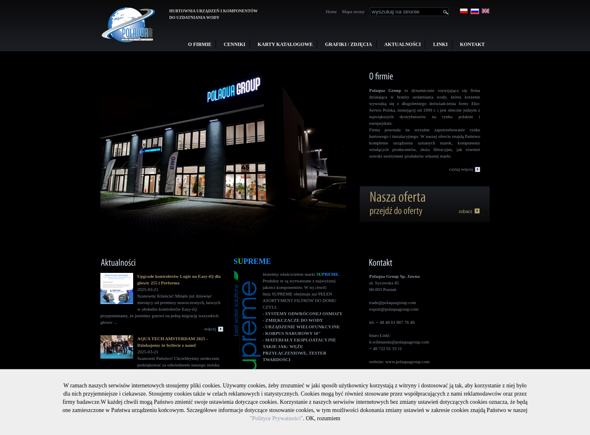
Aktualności (402, 44)
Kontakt (472, 44)
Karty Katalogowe (285, 44)
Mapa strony (353, 11)
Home (331, 11)
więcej (210, 328)
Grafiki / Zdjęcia (348, 44)
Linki (440, 44)
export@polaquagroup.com (393, 309)
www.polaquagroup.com (407, 361)
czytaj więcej (461, 169)
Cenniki (234, 44)
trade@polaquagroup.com (392, 302)
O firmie (199, 44)
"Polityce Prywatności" (276, 418)
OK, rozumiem (323, 418)
